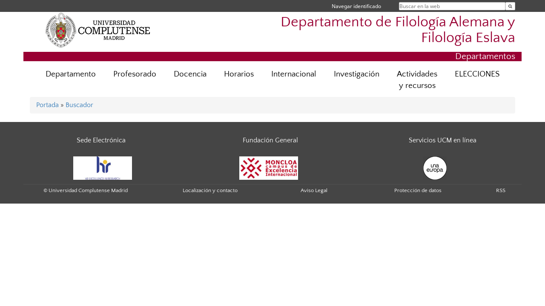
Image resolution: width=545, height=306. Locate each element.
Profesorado (134, 74)
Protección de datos (418, 190)
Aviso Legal (314, 190)
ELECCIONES (477, 74)
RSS (500, 190)
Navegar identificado (356, 6)
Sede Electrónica (101, 140)
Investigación (356, 74)
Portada (47, 105)
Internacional (293, 74)
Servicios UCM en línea (442, 140)
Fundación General (270, 140)
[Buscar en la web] (510, 6)
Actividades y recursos (417, 80)
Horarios (239, 74)
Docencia (190, 74)
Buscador (79, 105)
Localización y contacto (210, 190)
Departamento (71, 74)
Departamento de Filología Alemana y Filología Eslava (398, 30)
